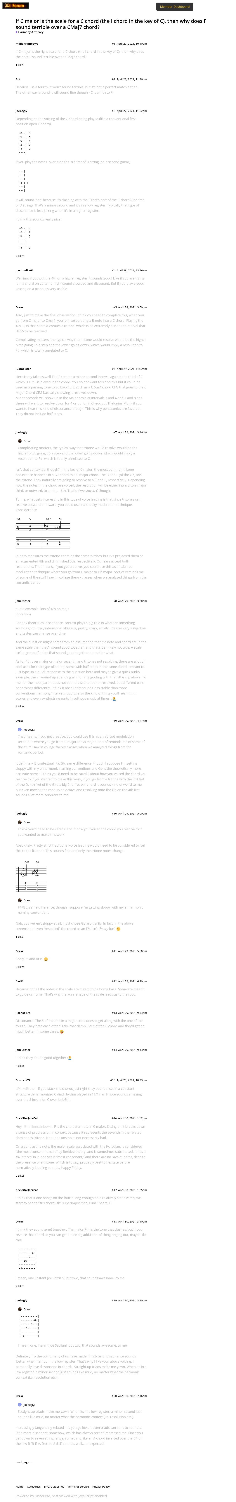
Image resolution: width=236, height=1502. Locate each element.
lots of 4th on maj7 (54, 609)
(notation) (23, 614)
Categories (34, 1486)
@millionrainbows (37, 1126)
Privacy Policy (101, 1486)
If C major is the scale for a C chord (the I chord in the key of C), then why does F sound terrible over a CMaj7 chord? (111, 24)
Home (19, 1486)
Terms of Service (78, 1486)
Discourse (42, 1496)
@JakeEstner (26, 1088)
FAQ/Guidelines (54, 1486)
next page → (24, 1462)
